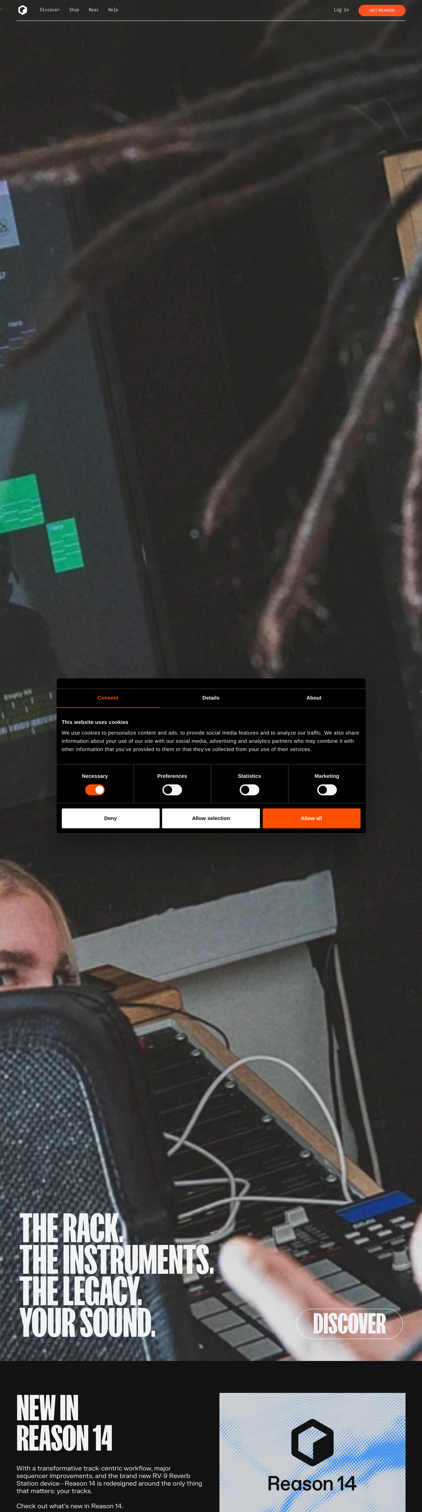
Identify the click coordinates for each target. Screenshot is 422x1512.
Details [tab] (211, 698)
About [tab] (314, 698)
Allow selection (211, 818)
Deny (110, 818)
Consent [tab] (108, 698)
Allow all (311, 818)
